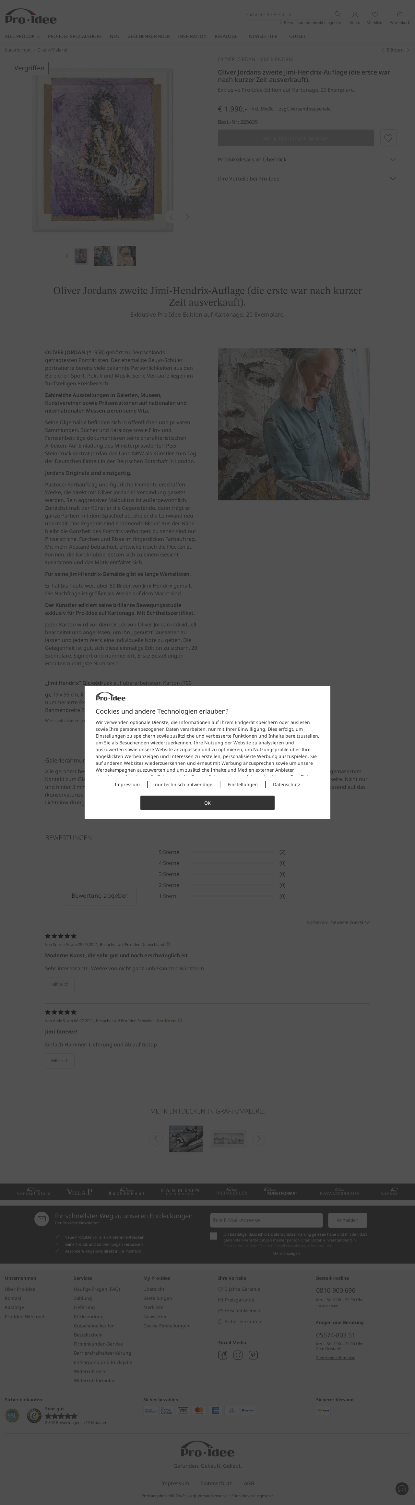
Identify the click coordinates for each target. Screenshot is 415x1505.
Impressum (127, 784)
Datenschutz (286, 784)
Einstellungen (243, 784)
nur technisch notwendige (183, 784)
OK (207, 803)
